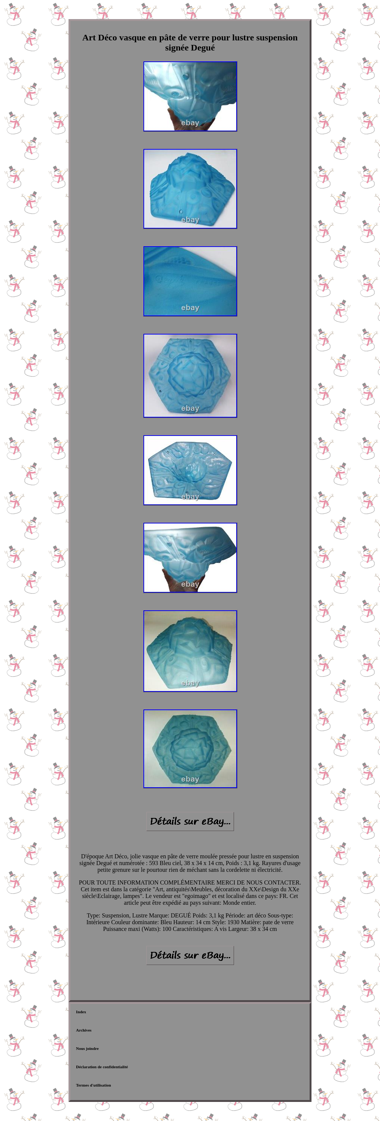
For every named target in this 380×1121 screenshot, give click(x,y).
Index (81, 1011)
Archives (83, 1030)
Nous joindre (87, 1048)
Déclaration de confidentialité (102, 1067)
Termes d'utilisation (93, 1085)
